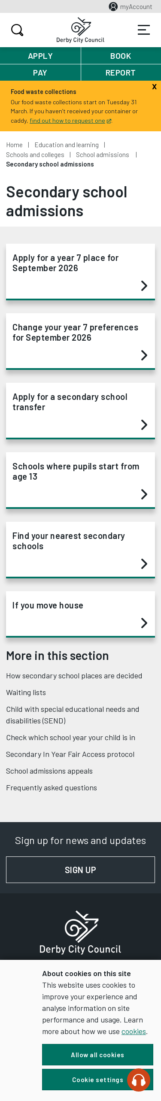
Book (120, 55)
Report (121, 72)
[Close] (154, 85)
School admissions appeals (49, 770)
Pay (40, 72)
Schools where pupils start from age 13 (79, 480)
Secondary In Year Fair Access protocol (70, 754)
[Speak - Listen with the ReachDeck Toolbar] (138, 1080)
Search (16, 30)
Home (14, 144)
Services (143, 30)
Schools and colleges (35, 154)
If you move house (79, 614)
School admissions (103, 154)
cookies (134, 1031)
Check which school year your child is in (70, 737)
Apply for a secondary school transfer (79, 411)
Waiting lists (26, 692)
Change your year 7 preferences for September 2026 (79, 341)
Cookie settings (98, 1079)
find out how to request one (70, 120)
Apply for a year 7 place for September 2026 (79, 272)
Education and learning (66, 144)
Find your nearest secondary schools (79, 550)
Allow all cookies (98, 1055)
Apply (40, 55)
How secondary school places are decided (74, 675)
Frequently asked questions (51, 787)
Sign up (110, 870)
